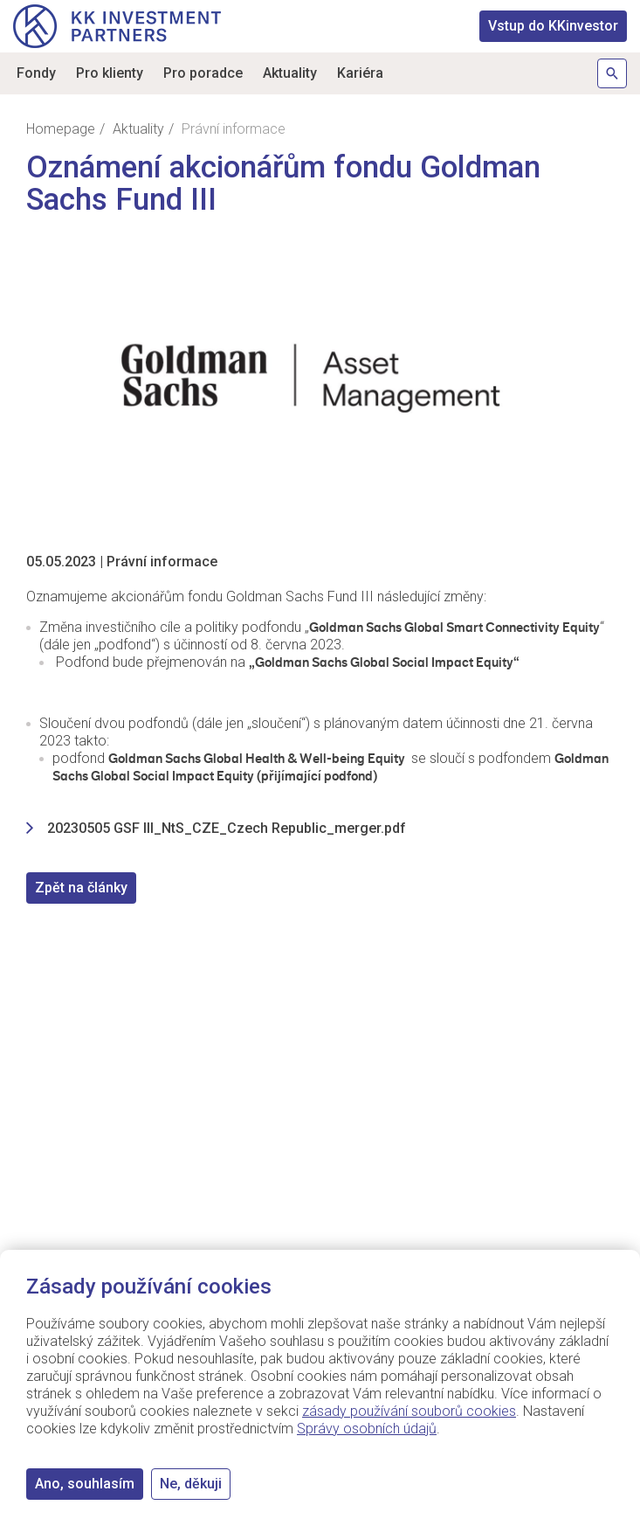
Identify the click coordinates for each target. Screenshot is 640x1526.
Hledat (612, 73)
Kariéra (360, 73)
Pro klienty (109, 73)
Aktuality (290, 73)
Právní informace (162, 561)
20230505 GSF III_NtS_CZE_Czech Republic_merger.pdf (226, 828)
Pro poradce (203, 73)
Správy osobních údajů (367, 1428)
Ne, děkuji (191, 1483)
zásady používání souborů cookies (409, 1411)
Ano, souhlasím (84, 1483)
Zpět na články (81, 887)
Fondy (36, 73)
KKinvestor (553, 25)
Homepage (60, 129)
